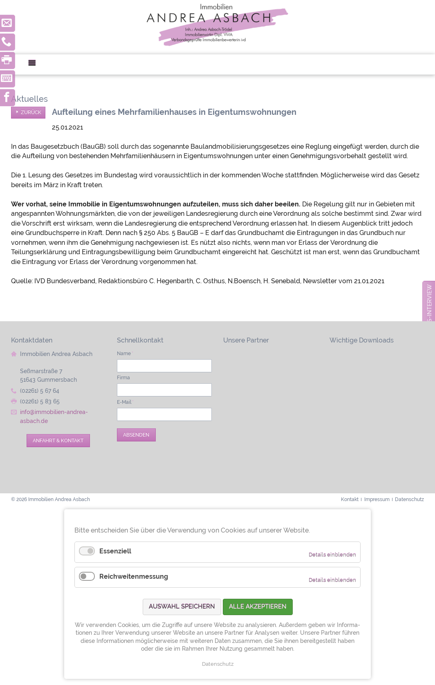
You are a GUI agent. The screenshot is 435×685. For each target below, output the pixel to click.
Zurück (31, 112)
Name (125, 353)
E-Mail (125, 402)
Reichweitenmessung (133, 576)
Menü (35, 64)
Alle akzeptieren (258, 606)
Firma (123, 377)
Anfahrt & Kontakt (58, 440)
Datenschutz (217, 664)
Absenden (136, 435)
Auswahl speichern (182, 606)
